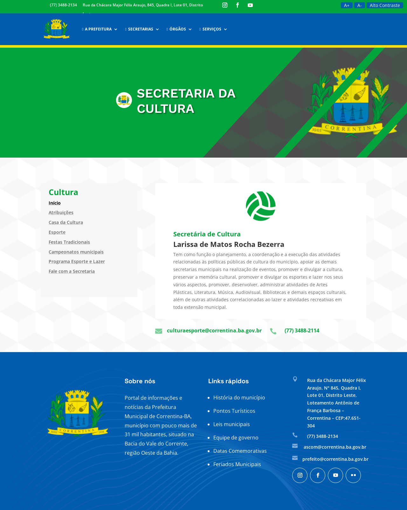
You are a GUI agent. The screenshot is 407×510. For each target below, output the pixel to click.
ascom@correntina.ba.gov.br (335, 447)
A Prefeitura (97, 29)
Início (55, 203)
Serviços (210, 29)
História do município (239, 397)
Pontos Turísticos (234, 410)
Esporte (57, 232)
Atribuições (61, 212)
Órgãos (176, 29)
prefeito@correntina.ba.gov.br (335, 459)
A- (359, 5)
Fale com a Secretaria (72, 271)
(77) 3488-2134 (63, 5)
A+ (346, 5)
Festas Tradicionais (69, 242)
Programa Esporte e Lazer (77, 261)
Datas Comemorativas (240, 450)
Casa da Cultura (66, 222)
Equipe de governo (236, 437)
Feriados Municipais (237, 464)
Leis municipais (231, 424)
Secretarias (139, 29)
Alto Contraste (385, 5)
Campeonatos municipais (76, 252)
